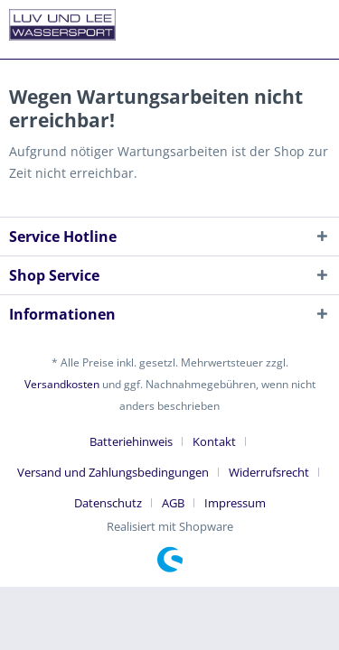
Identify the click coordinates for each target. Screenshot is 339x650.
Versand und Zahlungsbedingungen (113, 472)
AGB (173, 503)
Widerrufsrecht (269, 472)
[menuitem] (138, 441)
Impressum (235, 503)
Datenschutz (108, 503)
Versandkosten (61, 384)
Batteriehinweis (131, 441)
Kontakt (214, 441)
